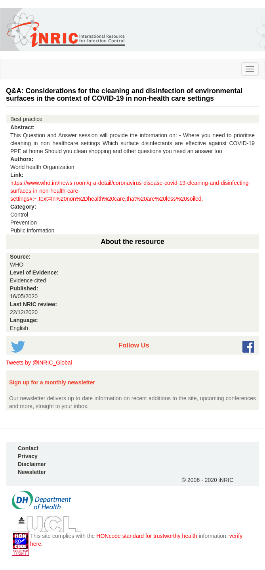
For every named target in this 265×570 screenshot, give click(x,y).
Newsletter (32, 472)
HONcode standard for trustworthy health (146, 536)
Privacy (28, 456)
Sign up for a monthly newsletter (52, 382)
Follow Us (133, 345)
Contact (28, 448)
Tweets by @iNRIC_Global (39, 362)
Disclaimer (32, 464)
